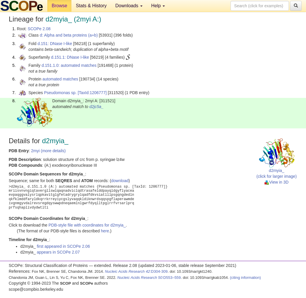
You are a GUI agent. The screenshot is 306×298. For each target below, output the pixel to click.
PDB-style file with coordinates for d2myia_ (87, 225)
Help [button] (158, 5)
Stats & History (91, 5)
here (105, 231)
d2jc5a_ (96, 106)
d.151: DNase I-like (54, 43)
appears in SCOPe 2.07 (58, 252)
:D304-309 (136, 271)
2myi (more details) (48, 150)
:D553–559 (149, 277)
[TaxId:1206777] (92, 92)
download (120, 180)
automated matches (60, 79)
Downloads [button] (129, 5)
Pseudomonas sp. (60, 92)
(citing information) (245, 277)
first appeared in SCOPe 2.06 (63, 246)
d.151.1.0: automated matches (69, 65)
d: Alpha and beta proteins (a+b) (69, 35)
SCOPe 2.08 (39, 28)
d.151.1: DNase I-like (70, 57)
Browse (59, 5)
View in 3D (276, 182)
